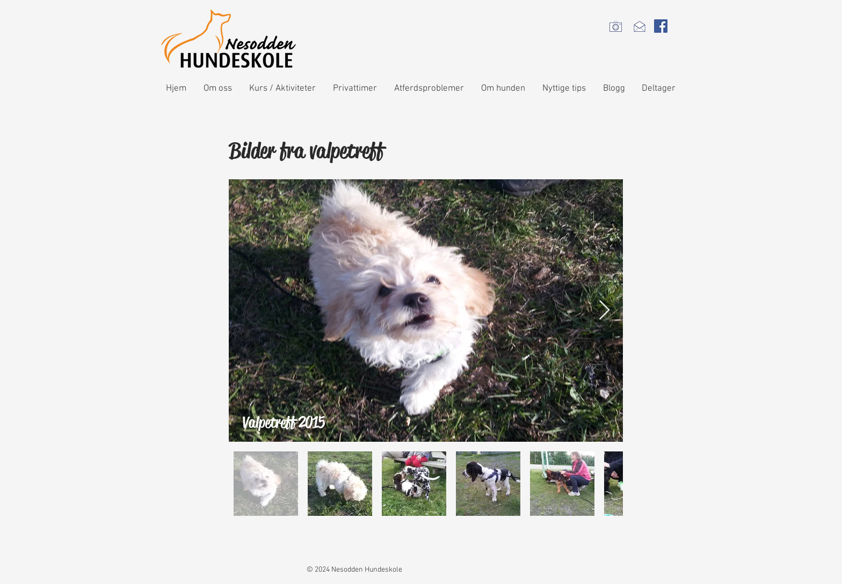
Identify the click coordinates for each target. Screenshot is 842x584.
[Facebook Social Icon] (660, 26)
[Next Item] (604, 310)
